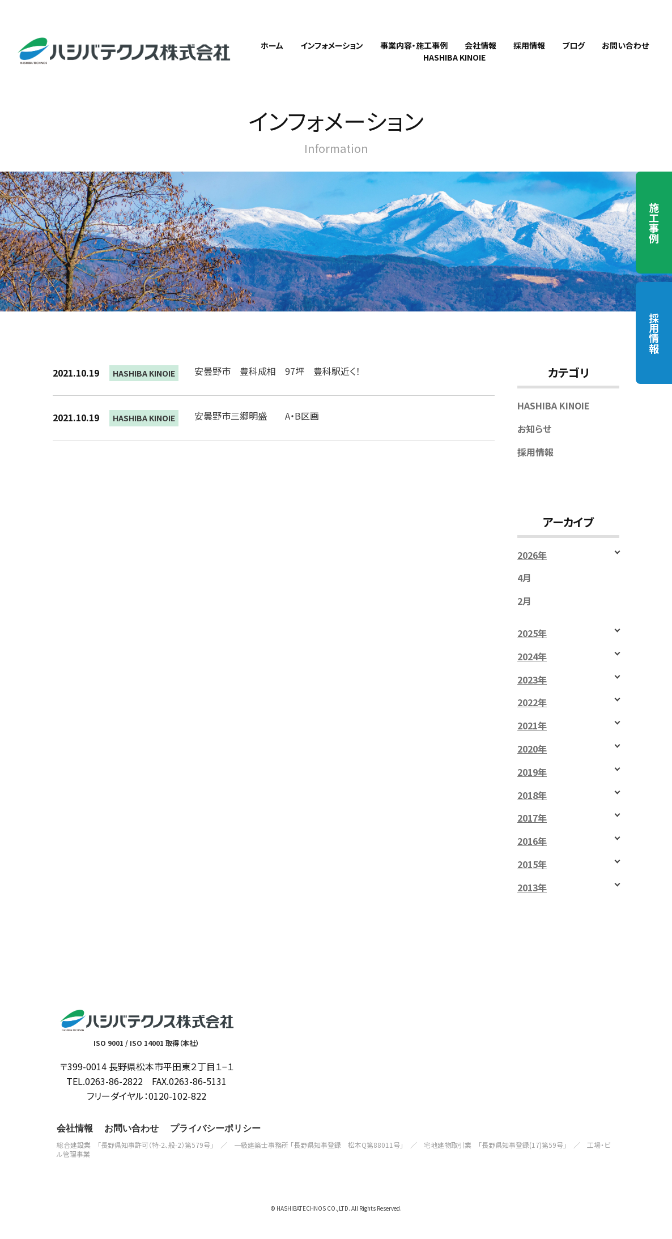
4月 (524, 594)
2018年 (532, 811)
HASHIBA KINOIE (144, 389)
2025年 (532, 649)
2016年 (532, 857)
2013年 (532, 903)
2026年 (532, 570)
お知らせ (534, 444)
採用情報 (654, 333)
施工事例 (654, 222)
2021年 (532, 741)
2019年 (532, 787)
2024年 (532, 672)
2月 (524, 617)
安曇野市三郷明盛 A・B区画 (256, 431)
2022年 (532, 718)
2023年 (532, 695)
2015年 (532, 880)
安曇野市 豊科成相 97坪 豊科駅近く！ (277, 387)
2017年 (532, 834)
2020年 (532, 764)
